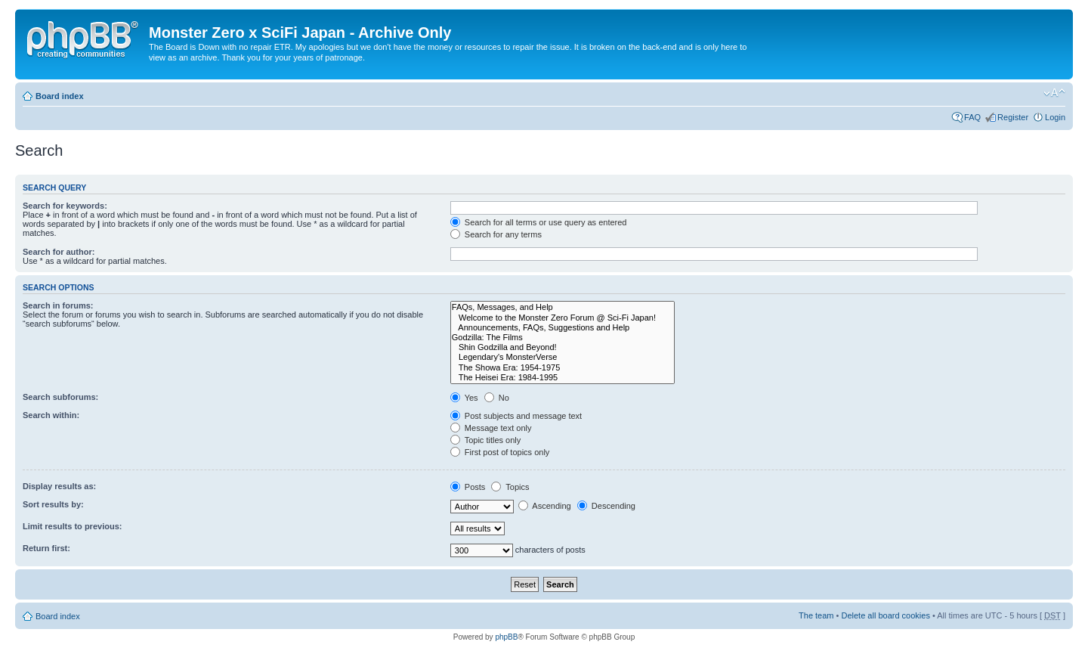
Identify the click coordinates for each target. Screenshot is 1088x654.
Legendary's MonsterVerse (562, 357)
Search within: (51, 415)
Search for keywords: (65, 205)
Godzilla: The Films (562, 337)
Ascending (544, 505)
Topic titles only (485, 440)
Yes (464, 397)
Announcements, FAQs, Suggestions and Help (562, 328)
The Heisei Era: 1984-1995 (562, 378)
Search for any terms (496, 234)
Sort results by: (53, 504)
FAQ (972, 117)
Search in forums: (58, 305)
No (496, 397)
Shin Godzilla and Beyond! (562, 347)
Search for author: (58, 251)
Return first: (46, 548)
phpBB (506, 637)
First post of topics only (500, 452)
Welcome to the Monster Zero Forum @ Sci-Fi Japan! (562, 318)
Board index (60, 96)
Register (1012, 117)
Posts (468, 486)
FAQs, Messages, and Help (562, 307)
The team (816, 615)
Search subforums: (60, 396)
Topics (510, 486)
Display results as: (59, 486)
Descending (606, 505)
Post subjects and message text (516, 415)
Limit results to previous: (72, 526)
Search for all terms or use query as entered (538, 222)
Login (1055, 117)
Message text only (491, 427)
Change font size (1054, 93)
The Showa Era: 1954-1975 (562, 368)
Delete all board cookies (885, 615)
